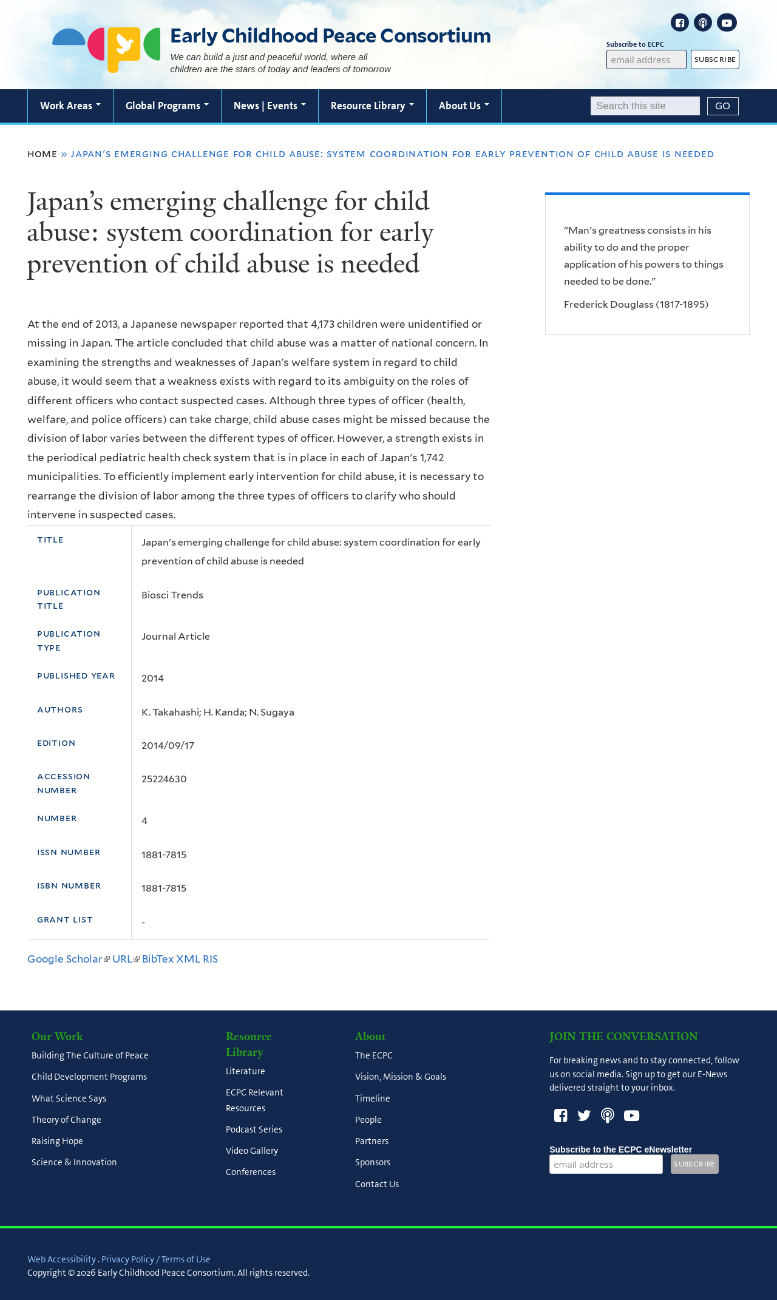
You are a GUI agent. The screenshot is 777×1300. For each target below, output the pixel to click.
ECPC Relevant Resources (254, 1100)
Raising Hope (57, 1142)
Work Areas (70, 105)
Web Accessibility (61, 1259)
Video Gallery (252, 1151)
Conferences (251, 1172)
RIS (210, 959)
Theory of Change (66, 1120)
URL (126, 959)
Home (42, 153)
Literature (245, 1072)
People (368, 1120)
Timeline (372, 1098)
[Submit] (723, 106)
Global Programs (167, 105)
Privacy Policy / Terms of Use (156, 1259)
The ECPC (374, 1056)
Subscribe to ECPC (646, 44)
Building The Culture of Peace (90, 1056)
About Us (464, 105)
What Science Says (69, 1098)
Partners (371, 1142)
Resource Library (372, 105)
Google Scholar (68, 959)
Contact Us (377, 1184)
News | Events (270, 105)
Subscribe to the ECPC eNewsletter (620, 1149)
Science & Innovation (74, 1163)
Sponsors (372, 1163)
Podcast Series (254, 1129)
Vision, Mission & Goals (400, 1077)
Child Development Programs (89, 1077)
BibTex (158, 959)
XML (188, 959)
